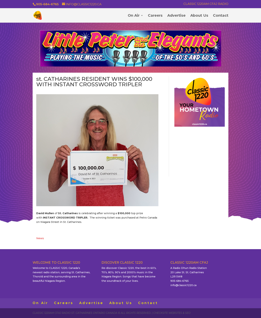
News (40, 238)
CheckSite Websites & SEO (171, 313)
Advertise (176, 16)
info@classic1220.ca (183, 285)
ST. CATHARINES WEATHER (199, 151)
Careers (155, 16)
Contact (220, 16)
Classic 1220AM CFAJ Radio (205, 4)
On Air (134, 16)
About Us (199, 16)
